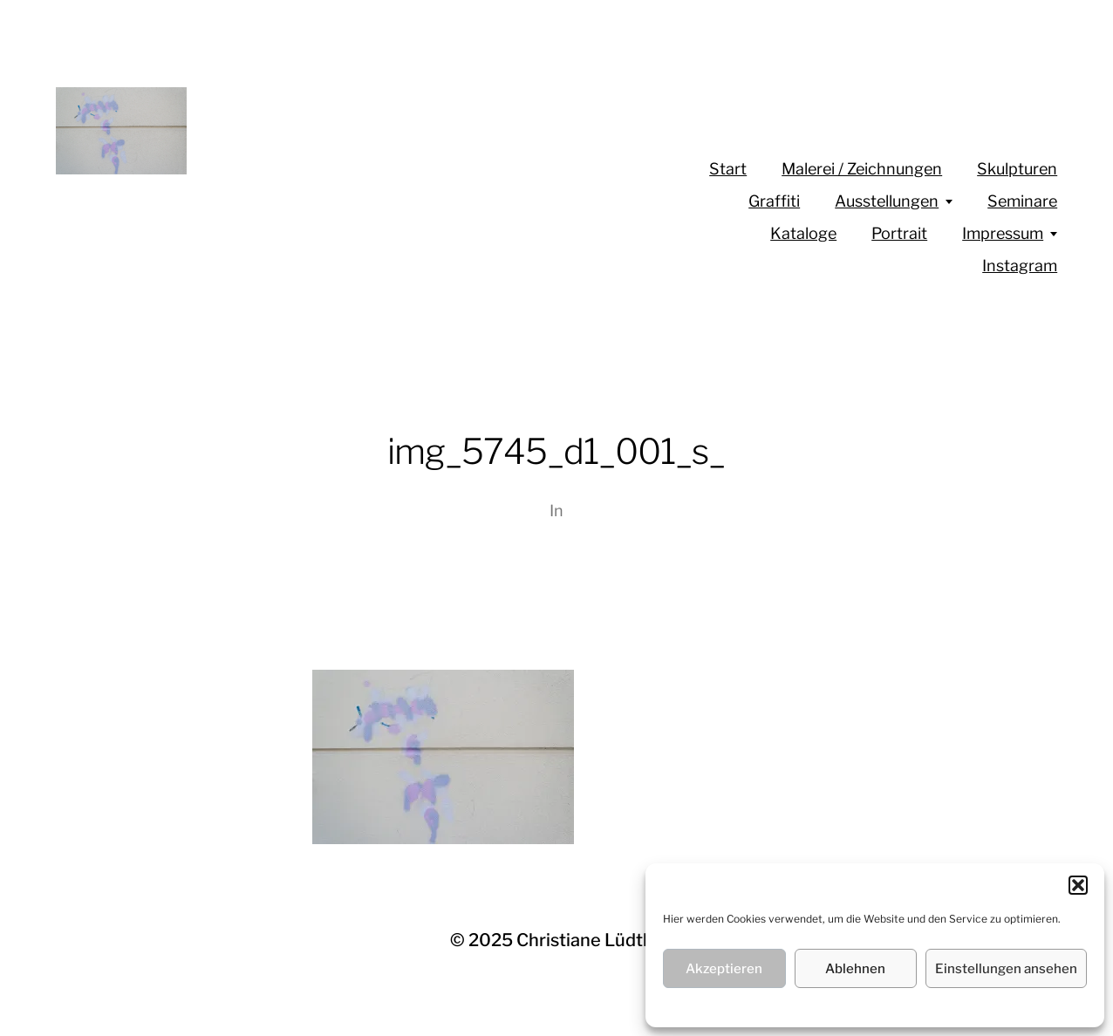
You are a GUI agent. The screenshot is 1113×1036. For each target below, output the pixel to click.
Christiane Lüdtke (589, 940)
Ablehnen (855, 969)
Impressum (1002, 233)
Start (728, 169)
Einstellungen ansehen (1006, 969)
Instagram (1019, 265)
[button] (1078, 885)
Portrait (899, 233)
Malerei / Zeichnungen (862, 169)
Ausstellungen (887, 201)
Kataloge (803, 233)
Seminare (1022, 201)
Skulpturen (1017, 169)
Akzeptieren (724, 969)
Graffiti (774, 201)
